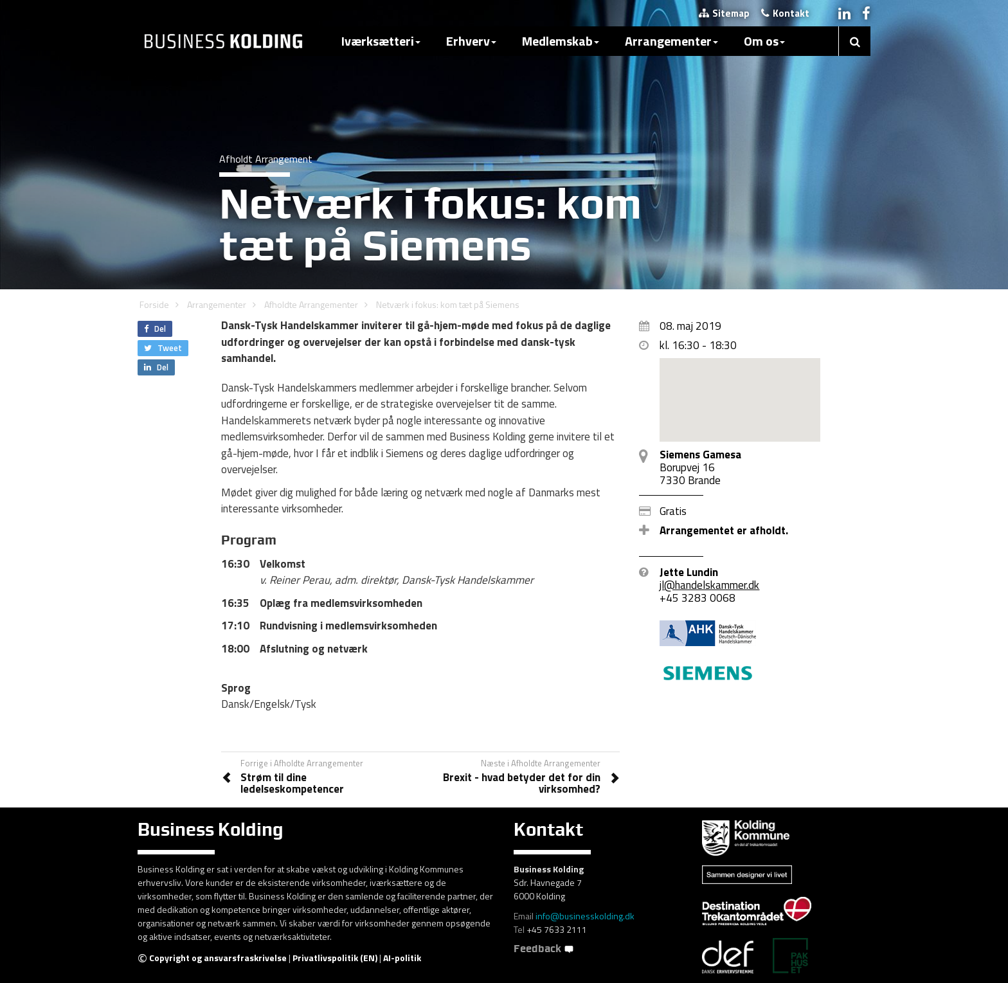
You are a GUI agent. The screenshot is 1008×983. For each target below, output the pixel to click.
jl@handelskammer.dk (709, 585)
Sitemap (724, 13)
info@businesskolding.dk (585, 916)
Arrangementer (671, 41)
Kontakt (785, 13)
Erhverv (471, 41)
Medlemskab (560, 41)
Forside (154, 304)
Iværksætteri (380, 41)
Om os (764, 41)
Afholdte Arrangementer (311, 304)
